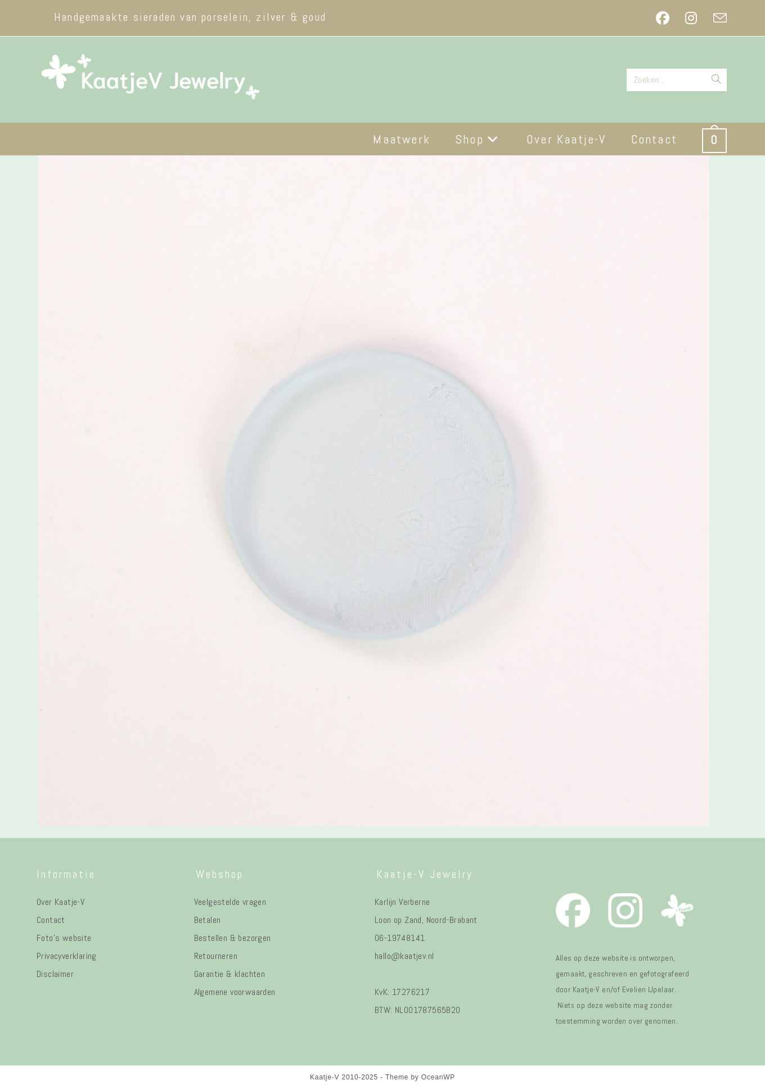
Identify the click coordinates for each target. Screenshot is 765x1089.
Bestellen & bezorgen (232, 938)
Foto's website (64, 938)
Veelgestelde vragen (230, 902)
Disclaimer (55, 974)
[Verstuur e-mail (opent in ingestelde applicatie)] (716, 18)
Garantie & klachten (230, 974)
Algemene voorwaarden (235, 992)
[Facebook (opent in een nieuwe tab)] (662, 18)
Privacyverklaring (67, 956)
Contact (51, 920)
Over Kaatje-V (60, 902)
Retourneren (215, 956)
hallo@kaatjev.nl (404, 956)
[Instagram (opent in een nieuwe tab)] (691, 18)
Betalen (207, 920)
